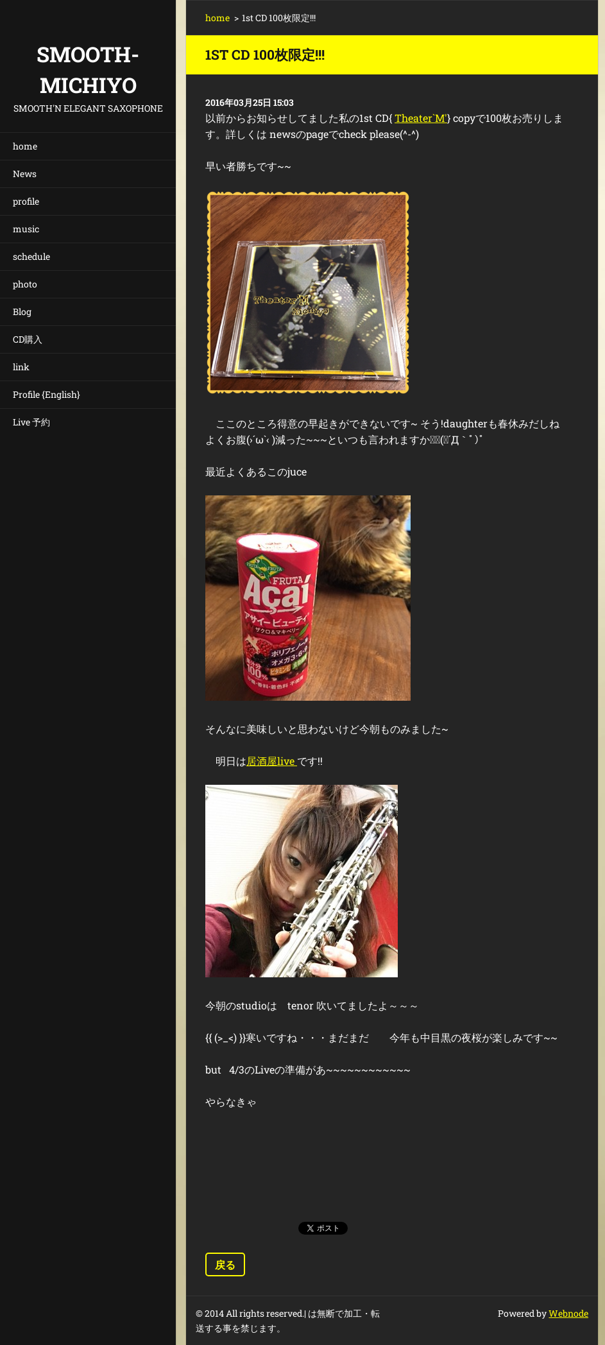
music (26, 229)
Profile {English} (46, 394)
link (21, 367)
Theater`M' (421, 117)
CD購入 (27, 339)
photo (25, 284)
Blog (22, 311)
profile (26, 201)
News (25, 173)
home (25, 146)
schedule (31, 256)
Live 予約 (31, 422)
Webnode (568, 1313)
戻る (225, 1264)
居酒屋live (271, 760)
